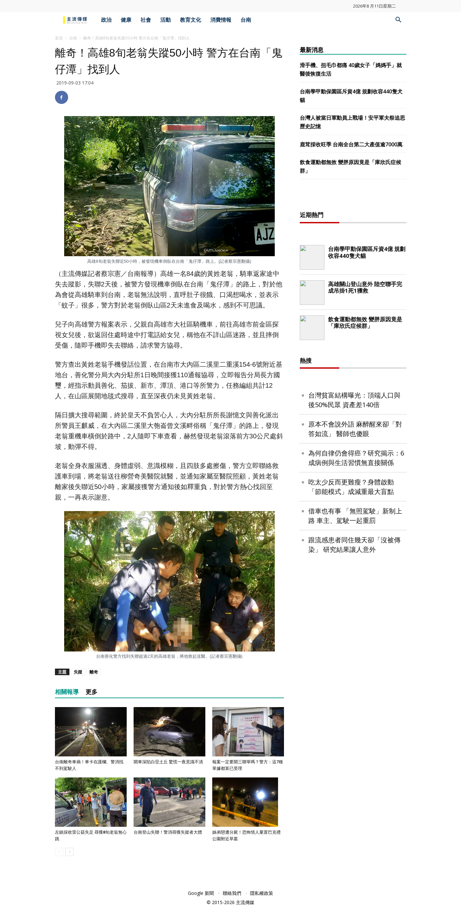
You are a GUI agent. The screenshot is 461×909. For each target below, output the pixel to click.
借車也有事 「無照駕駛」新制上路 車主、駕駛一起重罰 (355, 728)
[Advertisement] (353, 303)
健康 (126, 20)
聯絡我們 (232, 893)
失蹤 (78, 672)
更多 (91, 691)
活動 (165, 20)
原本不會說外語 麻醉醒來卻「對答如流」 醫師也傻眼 (355, 641)
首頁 (59, 38)
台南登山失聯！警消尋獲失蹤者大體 (168, 832)
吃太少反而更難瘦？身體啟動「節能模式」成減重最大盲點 (351, 699)
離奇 (94, 672)
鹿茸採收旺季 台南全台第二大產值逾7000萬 (351, 144)
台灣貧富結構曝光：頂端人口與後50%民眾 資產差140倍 (354, 612)
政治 (106, 20)
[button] (398, 20)
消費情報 (220, 20)
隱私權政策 (261, 893)
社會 (146, 20)
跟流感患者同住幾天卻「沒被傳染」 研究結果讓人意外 (354, 757)
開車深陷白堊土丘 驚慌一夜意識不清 (168, 761)
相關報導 (67, 691)
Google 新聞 (201, 893)
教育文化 (190, 20)
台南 (246, 20)
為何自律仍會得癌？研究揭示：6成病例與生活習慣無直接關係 (356, 670)
